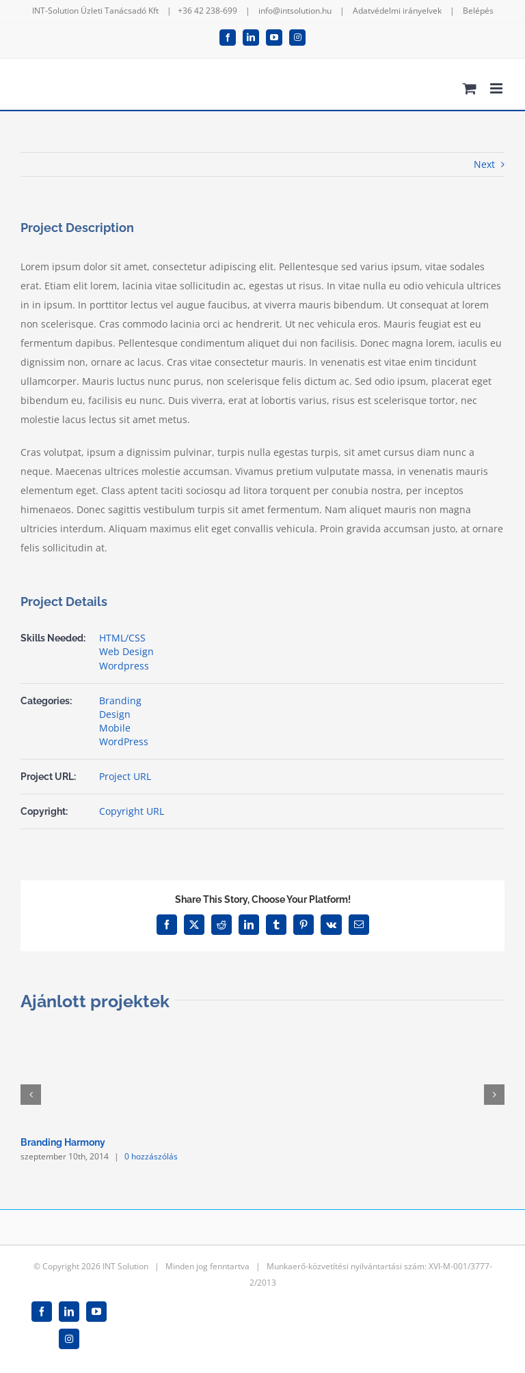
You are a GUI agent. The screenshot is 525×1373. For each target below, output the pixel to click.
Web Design (126, 651)
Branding (120, 700)
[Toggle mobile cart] (469, 88)
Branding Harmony (63, 1142)
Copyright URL (131, 811)
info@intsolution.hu (295, 10)
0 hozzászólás (151, 1156)
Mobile (115, 727)
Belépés (478, 10)
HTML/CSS (122, 637)
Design (115, 714)
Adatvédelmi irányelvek (397, 10)
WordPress (123, 741)
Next (484, 164)
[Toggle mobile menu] (497, 88)
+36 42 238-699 (207, 10)
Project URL (125, 776)
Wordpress (124, 665)
